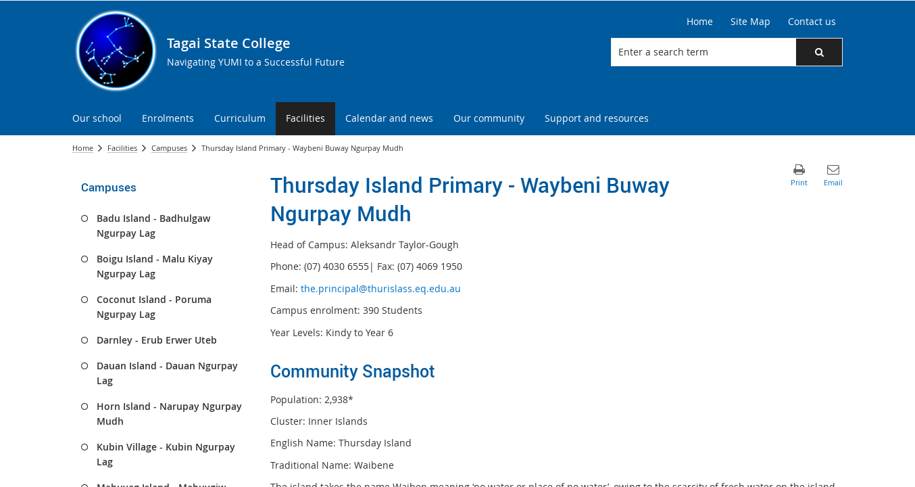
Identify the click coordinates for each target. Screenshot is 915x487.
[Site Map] (750, 21)
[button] (819, 52)
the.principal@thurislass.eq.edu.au (381, 288)
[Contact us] (812, 21)
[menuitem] (97, 118)
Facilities (122, 148)
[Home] (700, 21)
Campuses (169, 148)
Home (82, 148)
